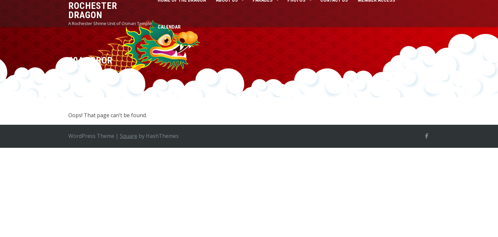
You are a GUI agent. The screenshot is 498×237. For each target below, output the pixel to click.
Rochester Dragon (92, 10)
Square (128, 136)
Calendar (169, 27)
